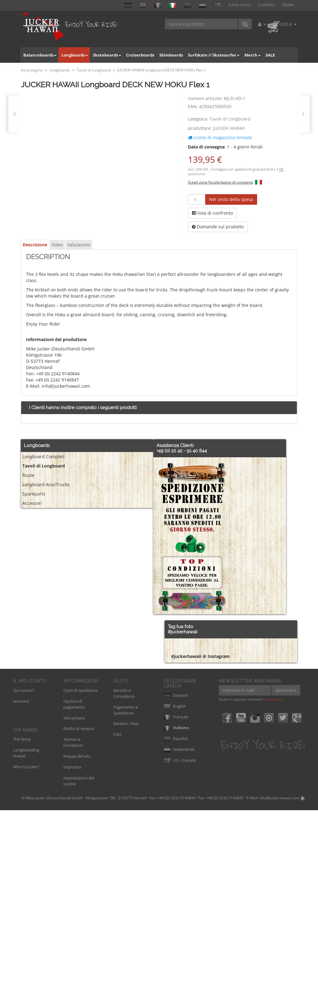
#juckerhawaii (182, 632)
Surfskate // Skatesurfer (213, 55)
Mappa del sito (77, 932)
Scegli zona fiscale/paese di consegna (220, 182)
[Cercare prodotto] (201, 24)
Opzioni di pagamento (74, 880)
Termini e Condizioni (73, 918)
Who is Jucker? (26, 942)
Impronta (72, 943)
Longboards (74, 55)
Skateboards (107, 55)
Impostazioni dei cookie (78, 956)
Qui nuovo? (23, 866)
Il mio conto (240, 4)
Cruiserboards (140, 55)
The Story (22, 915)
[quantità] (196, 199)
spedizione (196, 174)
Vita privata (73, 894)
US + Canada (180, 936)
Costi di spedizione (80, 866)
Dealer (288, 4)
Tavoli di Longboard (230, 119)
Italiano (176, 903)
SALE (270, 55)
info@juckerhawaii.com (279, 973)
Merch (252, 55)
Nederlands (179, 925)
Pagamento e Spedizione (125, 886)
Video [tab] (57, 245)
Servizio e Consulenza (124, 869)
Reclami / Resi (126, 899)
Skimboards (171, 55)
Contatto (266, 4)
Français (176, 892)
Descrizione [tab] (35, 245)
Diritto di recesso (78, 904)
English (175, 882)
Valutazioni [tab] (78, 245)
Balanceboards (40, 55)
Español (176, 914)
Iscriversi (21, 877)
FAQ (117, 910)
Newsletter (274, 875)
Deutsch (176, 871)
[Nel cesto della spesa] (231, 199)
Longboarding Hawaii (26, 928)
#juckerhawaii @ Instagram (200, 832)
